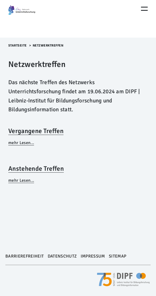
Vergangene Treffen (36, 131)
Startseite (17, 46)
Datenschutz (62, 256)
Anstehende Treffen (36, 169)
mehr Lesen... (21, 142)
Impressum (93, 256)
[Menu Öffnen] (144, 8)
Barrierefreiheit (24, 256)
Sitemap (117, 256)
